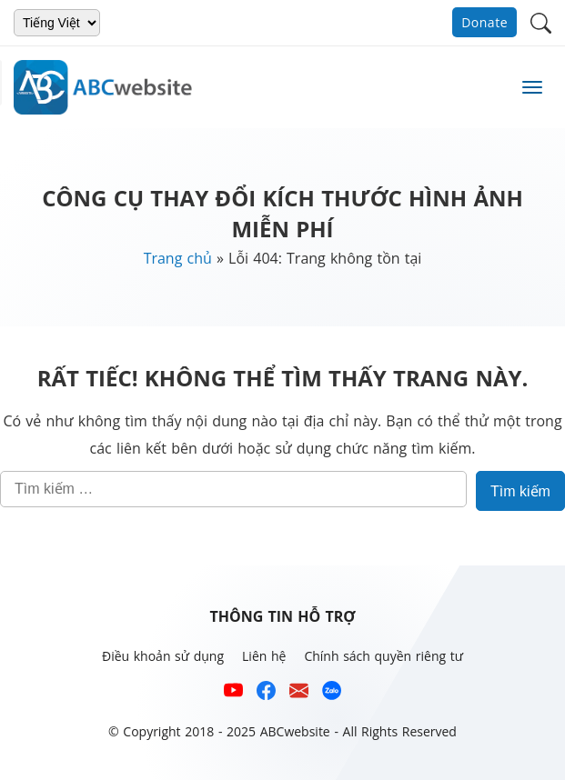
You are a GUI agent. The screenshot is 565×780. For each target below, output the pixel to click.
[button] (540, 21)
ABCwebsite (295, 731)
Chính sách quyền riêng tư (383, 656)
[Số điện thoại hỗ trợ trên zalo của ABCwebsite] (331, 694)
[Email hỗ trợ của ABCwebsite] (298, 694)
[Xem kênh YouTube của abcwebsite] (233, 694)
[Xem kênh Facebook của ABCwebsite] (266, 694)
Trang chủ (178, 258)
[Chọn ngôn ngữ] (57, 22)
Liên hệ (264, 656)
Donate (484, 22)
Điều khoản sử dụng (163, 656)
